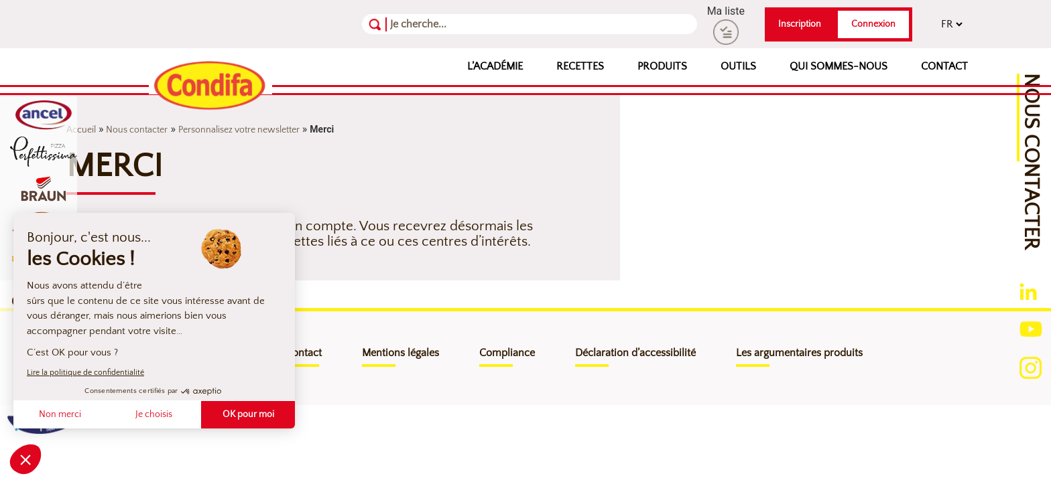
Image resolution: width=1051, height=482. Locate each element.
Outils (738, 66)
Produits (662, 66)
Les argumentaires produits (799, 353)
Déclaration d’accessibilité (635, 353)
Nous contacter (137, 130)
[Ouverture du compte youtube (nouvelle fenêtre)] (1030, 328)
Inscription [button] (799, 24)
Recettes (580, 66)
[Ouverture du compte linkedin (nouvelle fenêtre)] (1028, 291)
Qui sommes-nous (838, 66)
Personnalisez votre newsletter (239, 130)
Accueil (81, 130)
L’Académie (495, 66)
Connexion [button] (873, 24)
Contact (944, 66)
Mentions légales (400, 353)
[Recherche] (455, 24)
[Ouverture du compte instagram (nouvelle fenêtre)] (1030, 367)
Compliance (507, 353)
